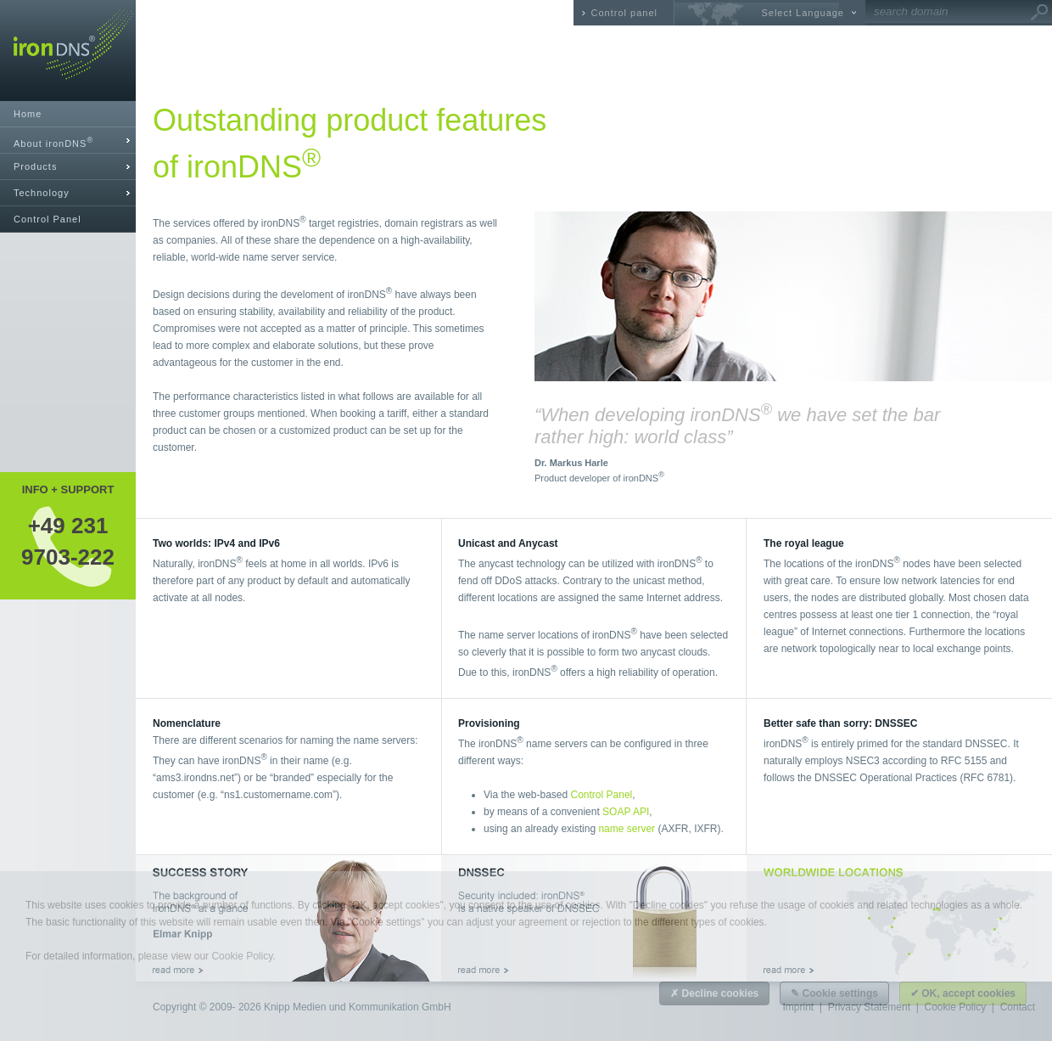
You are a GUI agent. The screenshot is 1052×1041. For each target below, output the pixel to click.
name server (626, 829)
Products (35, 166)
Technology (42, 193)
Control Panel (47, 219)
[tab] (68, 140)
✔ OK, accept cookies (963, 993)
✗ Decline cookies (714, 993)
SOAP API (625, 812)
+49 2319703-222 (68, 541)
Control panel (624, 13)
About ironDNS (53, 142)
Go (1039, 12)
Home (28, 114)
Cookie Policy (241, 956)
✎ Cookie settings (834, 993)
